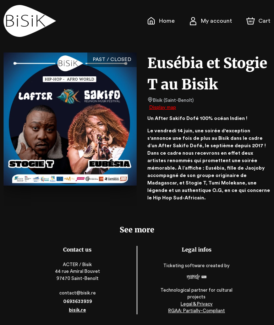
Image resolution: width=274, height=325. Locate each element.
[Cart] (259, 21)
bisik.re (78, 310)
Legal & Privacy (196, 304)
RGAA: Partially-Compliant (196, 311)
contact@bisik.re (78, 293)
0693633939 (78, 301)
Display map (162, 107)
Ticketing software (184, 265)
